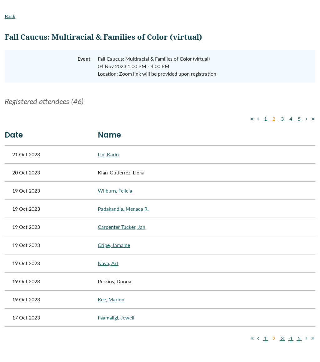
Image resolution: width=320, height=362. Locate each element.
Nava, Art (108, 263)
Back (10, 16)
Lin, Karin (108, 154)
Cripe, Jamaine (114, 245)
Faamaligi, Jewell (116, 317)
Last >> (312, 119)
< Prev (258, 119)
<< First (251, 119)
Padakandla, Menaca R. (123, 209)
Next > (306, 119)
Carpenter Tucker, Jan (121, 227)
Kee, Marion (111, 299)
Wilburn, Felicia (115, 191)
